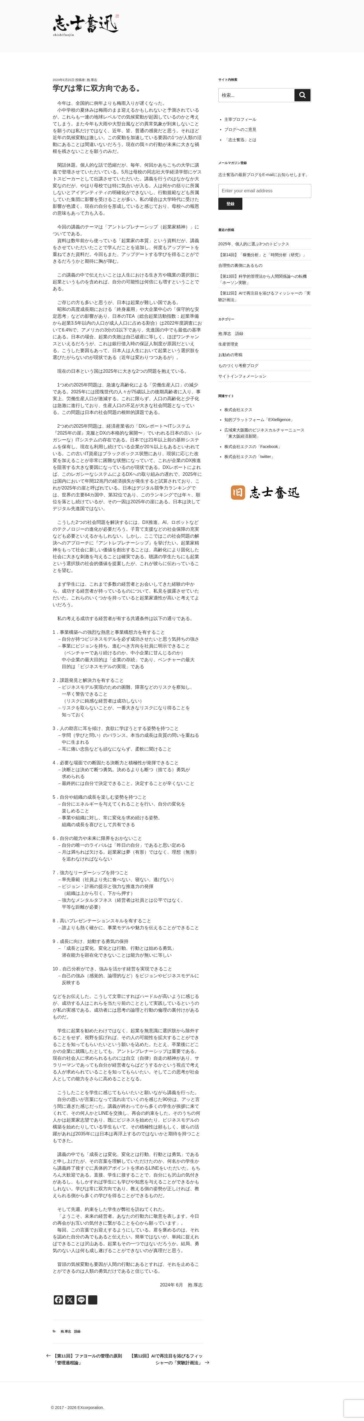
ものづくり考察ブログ (238, 365)
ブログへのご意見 (240, 129)
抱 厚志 (92, 80)
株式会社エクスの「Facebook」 (253, 446)
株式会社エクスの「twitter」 (249, 456)
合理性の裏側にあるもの (240, 265)
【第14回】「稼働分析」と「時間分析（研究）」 (262, 254)
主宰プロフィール (240, 119)
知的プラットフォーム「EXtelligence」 (259, 419)
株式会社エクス (238, 409)
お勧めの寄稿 (230, 354)
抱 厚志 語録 (70, 1331)
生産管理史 (228, 344)
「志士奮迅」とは (240, 139)
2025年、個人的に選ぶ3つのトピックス (254, 244)
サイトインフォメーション (242, 376)
